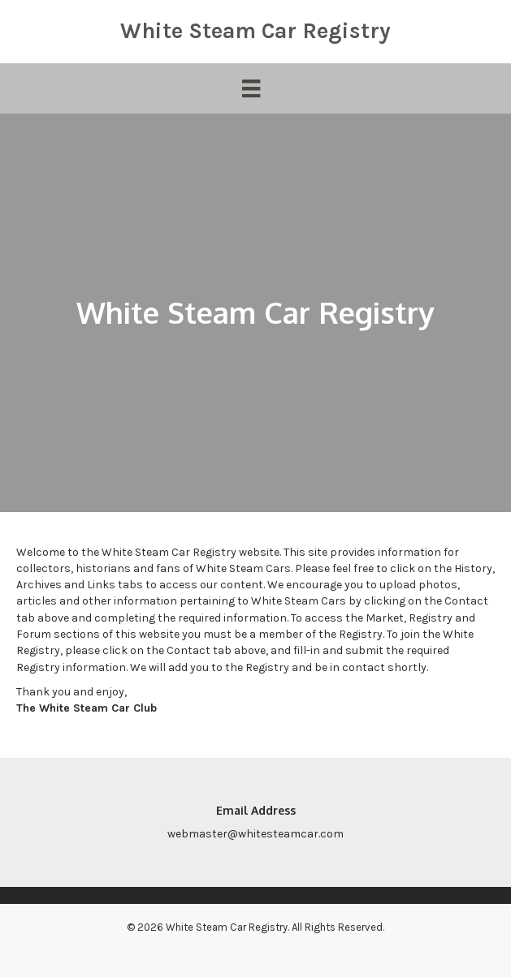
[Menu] (251, 88)
